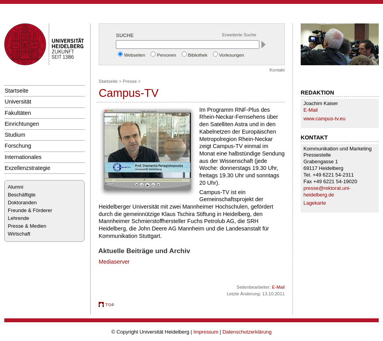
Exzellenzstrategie (27, 168)
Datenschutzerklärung (246, 332)
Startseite (16, 90)
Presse (130, 81)
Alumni (15, 187)
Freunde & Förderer (30, 210)
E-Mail (310, 110)
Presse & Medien (27, 226)
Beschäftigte (21, 195)
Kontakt (277, 70)
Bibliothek (197, 55)
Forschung (18, 146)
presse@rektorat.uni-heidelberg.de (327, 191)
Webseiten (134, 55)
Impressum (205, 332)
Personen (166, 55)
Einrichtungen (22, 124)
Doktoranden (22, 202)
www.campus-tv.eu (324, 118)
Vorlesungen (231, 55)
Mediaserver (114, 262)
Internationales (23, 157)
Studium (15, 135)
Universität (18, 101)
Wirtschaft (19, 234)
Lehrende (18, 218)
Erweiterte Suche (239, 34)
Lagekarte (314, 203)
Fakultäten (18, 113)
